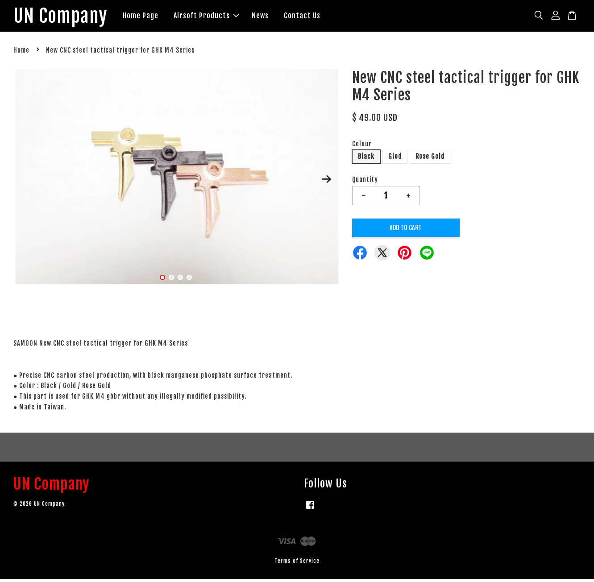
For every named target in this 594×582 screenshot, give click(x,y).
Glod (395, 159)
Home (21, 53)
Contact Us (315, 16)
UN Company (66, 17)
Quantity (365, 182)
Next (327, 182)
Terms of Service (297, 563)
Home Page (153, 16)
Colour (362, 146)
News (273, 16)
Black (366, 159)
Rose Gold (429, 159)
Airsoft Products (219, 16)
